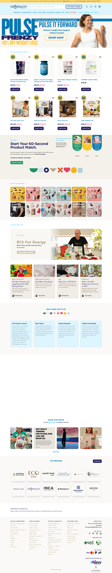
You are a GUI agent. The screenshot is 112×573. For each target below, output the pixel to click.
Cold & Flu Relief (53, 550)
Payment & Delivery (72, 530)
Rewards (96, 12)
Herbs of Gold (33, 527)
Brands (80, 12)
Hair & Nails (51, 531)
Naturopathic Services (73, 523)
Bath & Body (14, 534)
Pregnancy (58, 12)
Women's (35, 12)
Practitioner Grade (26, 12)
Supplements (16, 12)
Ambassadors (71, 540)
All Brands (97, 461)
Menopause (51, 537)
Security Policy (71, 538)
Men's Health (42, 12)
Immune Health (52, 527)
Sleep (49, 544)
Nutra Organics (33, 523)
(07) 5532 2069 (81, 1)
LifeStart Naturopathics (36, 536)
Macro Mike (32, 542)
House (12, 542)
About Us (70, 527)
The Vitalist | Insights (73, 6)
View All (31, 549)
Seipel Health (33, 534)
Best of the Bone (34, 530)
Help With (86, 12)
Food (12, 536)
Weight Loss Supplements (18, 530)
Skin (63, 12)
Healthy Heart (52, 552)
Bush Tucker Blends (35, 544)
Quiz (91, 12)
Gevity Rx (32, 538)
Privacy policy (71, 536)
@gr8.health (52, 422)
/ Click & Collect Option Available (96, 1)
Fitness (67, 12)
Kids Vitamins (50, 12)
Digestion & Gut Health (55, 539)
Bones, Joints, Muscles (54, 529)
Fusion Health (33, 525)
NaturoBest (32, 532)
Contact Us (70, 525)
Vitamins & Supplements (17, 523)
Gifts (11, 544)
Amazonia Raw (33, 540)
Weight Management (54, 542)
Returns (69, 532)
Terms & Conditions (72, 534)
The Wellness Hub (16, 224)
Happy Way (32, 546)
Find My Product (17, 162)
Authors (69, 542)
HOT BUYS (73, 12)
